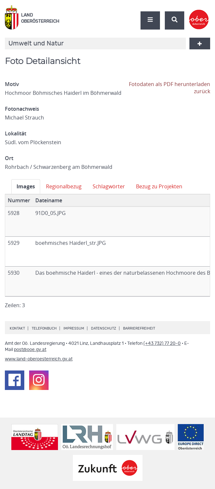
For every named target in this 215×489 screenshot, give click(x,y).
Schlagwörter (109, 186)
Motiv (12, 84)
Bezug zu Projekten (159, 186)
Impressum (73, 328)
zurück (202, 91)
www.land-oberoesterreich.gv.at (39, 359)
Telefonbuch (44, 328)
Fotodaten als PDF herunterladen (169, 84)
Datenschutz (103, 328)
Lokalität (15, 133)
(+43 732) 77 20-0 (162, 343)
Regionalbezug (64, 186)
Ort (9, 158)
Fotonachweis (22, 108)
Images (26, 186)
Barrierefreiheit (139, 328)
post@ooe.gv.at (30, 349)
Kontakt (17, 328)
